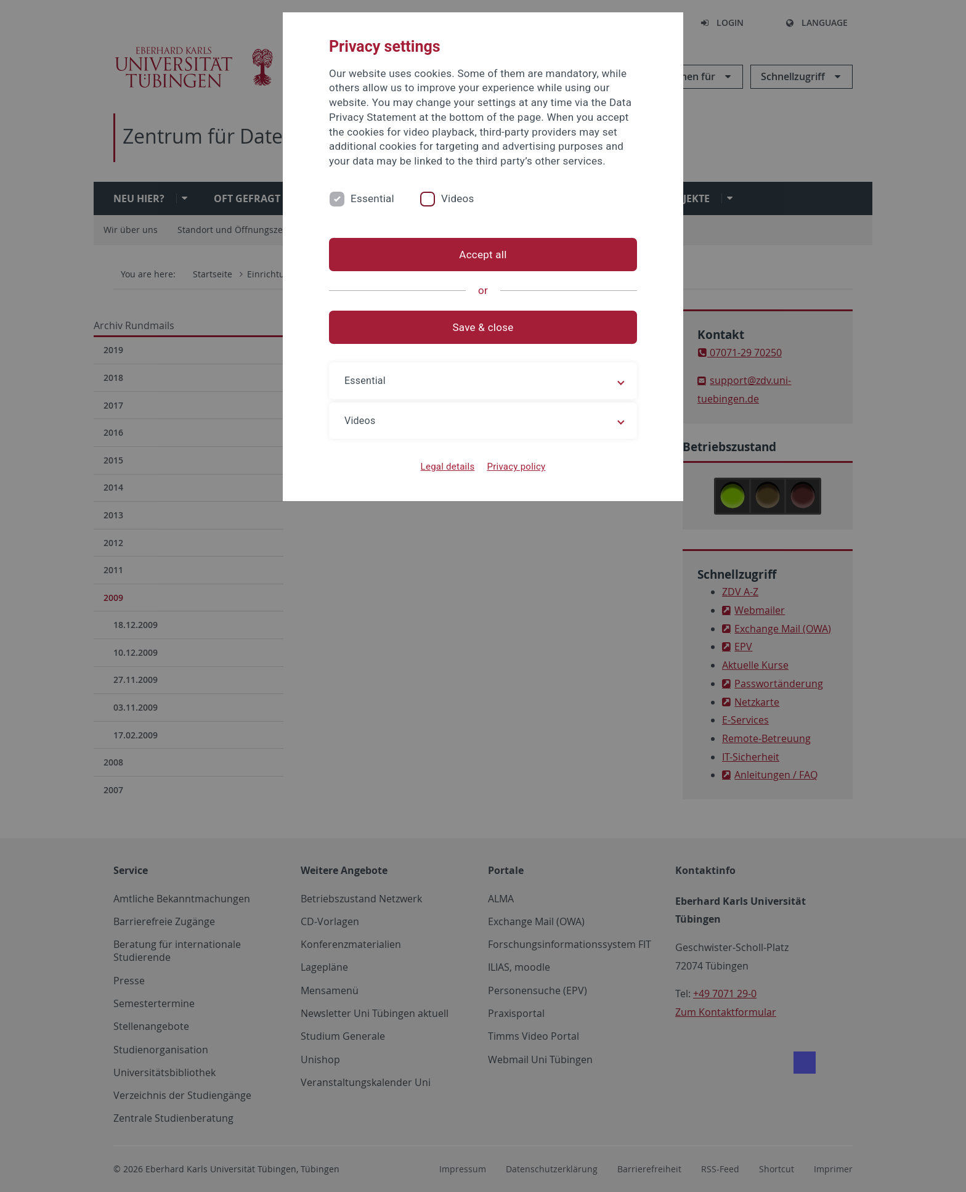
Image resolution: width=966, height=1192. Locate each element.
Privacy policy (516, 466)
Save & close (483, 327)
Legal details (448, 466)
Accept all (482, 254)
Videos (457, 198)
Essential (372, 198)
